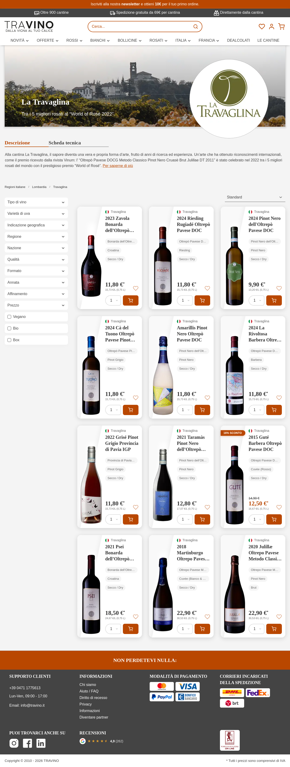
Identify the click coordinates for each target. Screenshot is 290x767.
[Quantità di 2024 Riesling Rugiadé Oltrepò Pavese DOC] (185, 300)
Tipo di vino (36, 202)
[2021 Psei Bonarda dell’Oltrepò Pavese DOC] (109, 586)
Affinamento (36, 294)
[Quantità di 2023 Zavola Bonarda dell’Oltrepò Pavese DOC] (113, 300)
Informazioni (90, 711)
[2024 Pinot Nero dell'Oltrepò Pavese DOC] (253, 258)
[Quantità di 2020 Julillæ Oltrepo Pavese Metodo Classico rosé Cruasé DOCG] (256, 629)
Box (16, 340)
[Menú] (271, 26)
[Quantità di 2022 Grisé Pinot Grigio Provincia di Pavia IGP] (113, 519)
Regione (36, 237)
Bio (15, 328)
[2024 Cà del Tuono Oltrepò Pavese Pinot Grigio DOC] (109, 367)
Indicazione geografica (36, 225)
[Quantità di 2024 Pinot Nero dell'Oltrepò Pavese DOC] (256, 300)
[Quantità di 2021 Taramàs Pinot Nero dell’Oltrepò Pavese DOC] (185, 519)
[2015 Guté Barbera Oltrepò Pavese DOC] (253, 477)
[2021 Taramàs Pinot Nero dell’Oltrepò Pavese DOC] (181, 477)
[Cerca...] (139, 26)
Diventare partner (94, 717)
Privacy (86, 704)
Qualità (36, 259)
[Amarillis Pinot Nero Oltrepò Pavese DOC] (181, 367)
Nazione (36, 248)
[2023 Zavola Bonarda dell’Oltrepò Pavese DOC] (109, 258)
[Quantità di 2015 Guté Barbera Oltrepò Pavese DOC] (256, 519)
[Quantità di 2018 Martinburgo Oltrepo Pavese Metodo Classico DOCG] (185, 629)
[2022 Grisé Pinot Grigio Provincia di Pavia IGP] (109, 477)
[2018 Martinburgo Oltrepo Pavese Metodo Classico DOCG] (181, 586)
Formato (36, 271)
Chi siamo (88, 685)
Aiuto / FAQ (89, 691)
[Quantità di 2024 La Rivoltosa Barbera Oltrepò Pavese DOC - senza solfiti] (256, 410)
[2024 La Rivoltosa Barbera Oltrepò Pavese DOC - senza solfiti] (253, 367)
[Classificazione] (255, 197)
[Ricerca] (196, 27)
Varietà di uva (36, 213)
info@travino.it (33, 705)
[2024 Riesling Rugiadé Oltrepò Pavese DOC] (181, 258)
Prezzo (36, 305)
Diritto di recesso (93, 698)
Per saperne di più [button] (118, 166)
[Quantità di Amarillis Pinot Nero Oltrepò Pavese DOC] (185, 410)
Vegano (19, 317)
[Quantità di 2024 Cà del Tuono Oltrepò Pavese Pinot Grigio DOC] (113, 410)
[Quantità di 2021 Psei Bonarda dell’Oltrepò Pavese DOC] (113, 629)
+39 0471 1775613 (24, 688)
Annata (36, 282)
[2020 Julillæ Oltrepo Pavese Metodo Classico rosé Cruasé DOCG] (253, 586)
